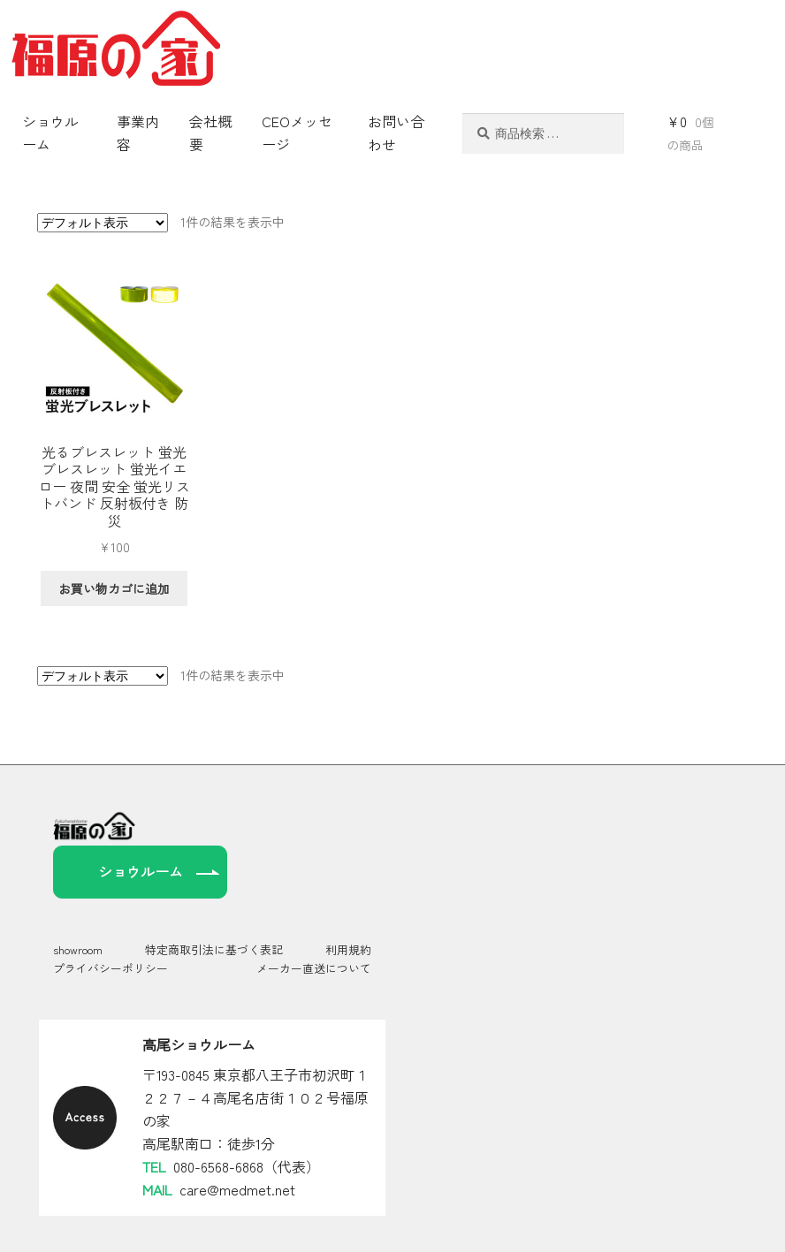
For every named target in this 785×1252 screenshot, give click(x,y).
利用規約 (348, 910)
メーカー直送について (313, 929)
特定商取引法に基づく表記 (214, 910)
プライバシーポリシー (110, 929)
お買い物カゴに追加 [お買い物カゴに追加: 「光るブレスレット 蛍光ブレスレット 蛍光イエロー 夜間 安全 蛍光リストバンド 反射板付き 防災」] (114, 588)
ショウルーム (302, 833)
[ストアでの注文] (102, 222)
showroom (78, 910)
